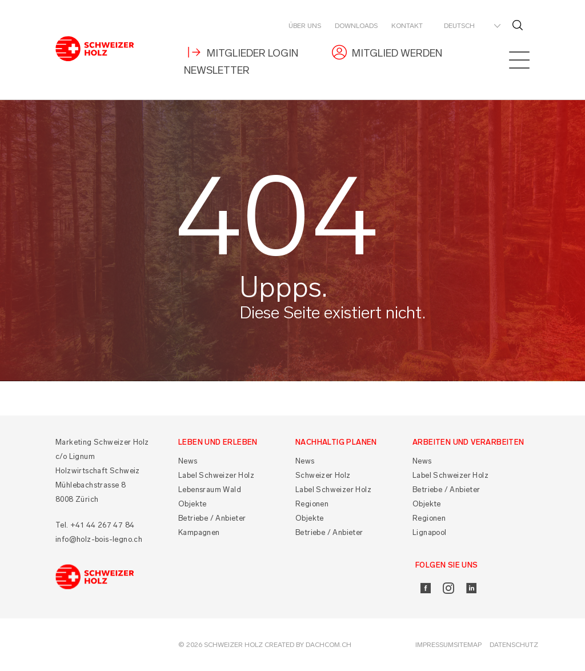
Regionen (311, 504)
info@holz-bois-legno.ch (98, 539)
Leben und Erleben (218, 442)
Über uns (305, 26)
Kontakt (407, 26)
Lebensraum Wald (209, 489)
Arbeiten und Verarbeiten (468, 442)
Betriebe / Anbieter (212, 518)
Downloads (356, 26)
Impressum (434, 645)
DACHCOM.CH (328, 645)
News (188, 461)
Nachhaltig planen (336, 442)
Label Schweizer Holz (216, 475)
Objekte (192, 504)
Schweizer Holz (323, 475)
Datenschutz (514, 645)
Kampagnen (199, 532)
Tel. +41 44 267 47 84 (94, 525)
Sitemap (468, 645)
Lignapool (429, 532)
